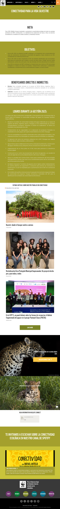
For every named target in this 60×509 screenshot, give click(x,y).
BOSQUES (17, 494)
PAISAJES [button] (27, 2)
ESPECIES (34, 494)
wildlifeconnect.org (45, 360)
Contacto (35, 505)
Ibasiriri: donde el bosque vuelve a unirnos (19, 225)
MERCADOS (25, 494)
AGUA (8, 494)
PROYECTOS (51, 494)
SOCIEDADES (43, 494)
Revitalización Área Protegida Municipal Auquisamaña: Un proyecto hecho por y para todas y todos (30, 272)
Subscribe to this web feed (12, 188)
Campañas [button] (40, 2)
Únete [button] (58, 2)
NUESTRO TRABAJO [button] (19, 2)
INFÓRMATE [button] (33, 2)
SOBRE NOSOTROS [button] (10, 2)
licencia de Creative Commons (45, 507)
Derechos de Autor (27, 505)
